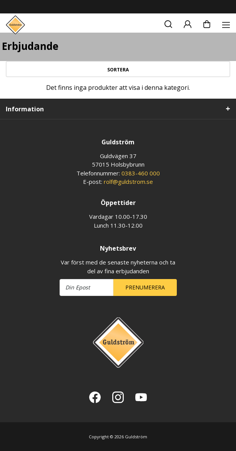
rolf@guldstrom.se (128, 181)
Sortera (118, 69)
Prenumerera (145, 287)
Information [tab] (25, 109)
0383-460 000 (140, 173)
